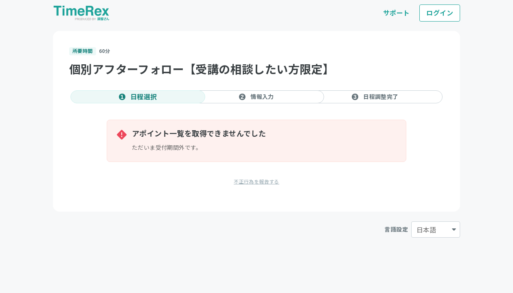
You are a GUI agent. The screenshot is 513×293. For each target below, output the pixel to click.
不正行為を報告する (256, 181)
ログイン (439, 13)
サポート (396, 13)
